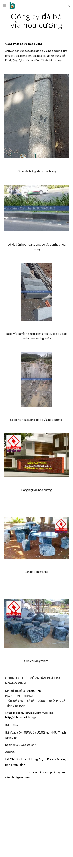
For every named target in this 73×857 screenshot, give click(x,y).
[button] (4, 5)
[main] (36, 20)
